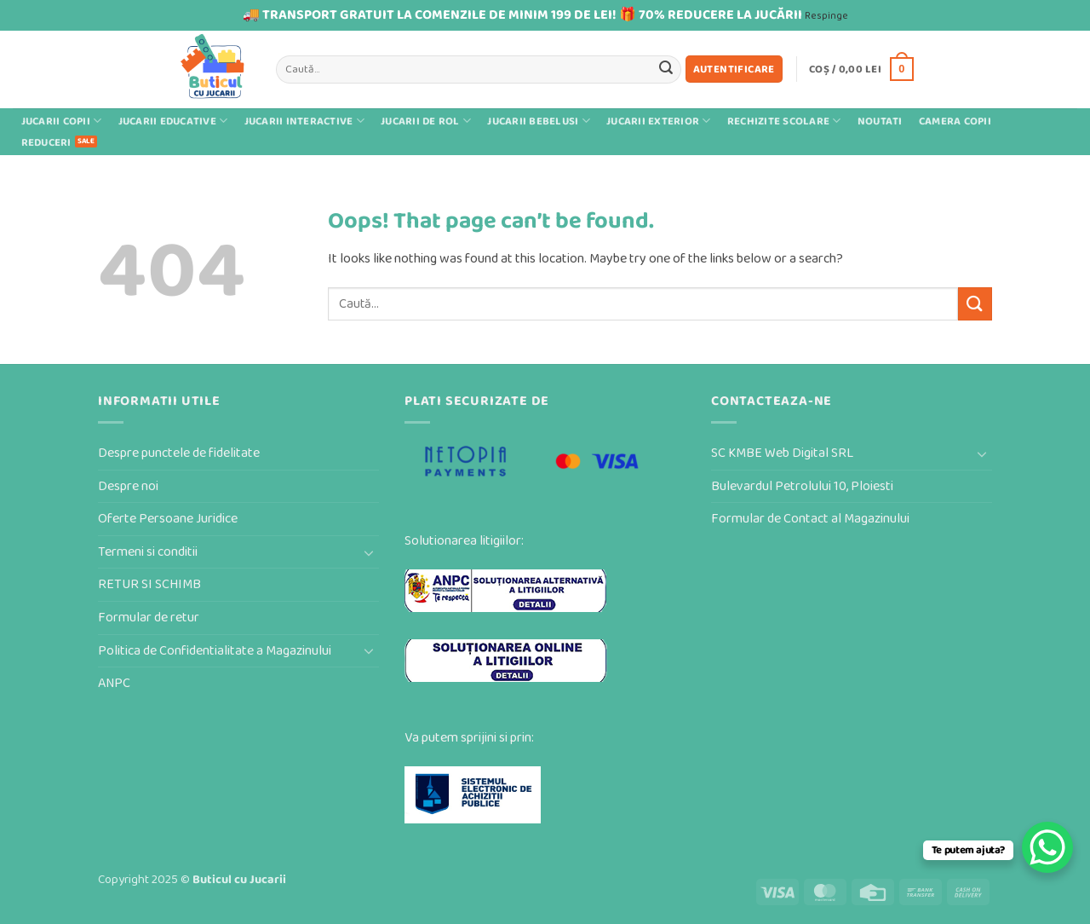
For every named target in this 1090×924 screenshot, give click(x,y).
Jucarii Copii (61, 121)
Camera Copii (955, 121)
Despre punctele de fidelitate (179, 453)
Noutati (880, 121)
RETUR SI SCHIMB (149, 584)
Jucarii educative (173, 121)
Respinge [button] (826, 16)
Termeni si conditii (148, 552)
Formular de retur (148, 617)
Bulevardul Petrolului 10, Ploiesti (802, 486)
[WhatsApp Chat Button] (1047, 847)
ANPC (114, 683)
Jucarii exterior (658, 121)
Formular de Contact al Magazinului (810, 518)
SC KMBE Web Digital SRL (782, 453)
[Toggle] (369, 552)
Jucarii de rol (426, 121)
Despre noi (128, 486)
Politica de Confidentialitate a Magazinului (214, 650)
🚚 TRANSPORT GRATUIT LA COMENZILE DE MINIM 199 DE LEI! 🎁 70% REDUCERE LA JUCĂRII (522, 15)
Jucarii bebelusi (538, 121)
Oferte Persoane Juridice (168, 518)
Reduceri (46, 143)
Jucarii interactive (304, 121)
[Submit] (665, 69)
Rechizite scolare (784, 121)
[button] (734, 69)
